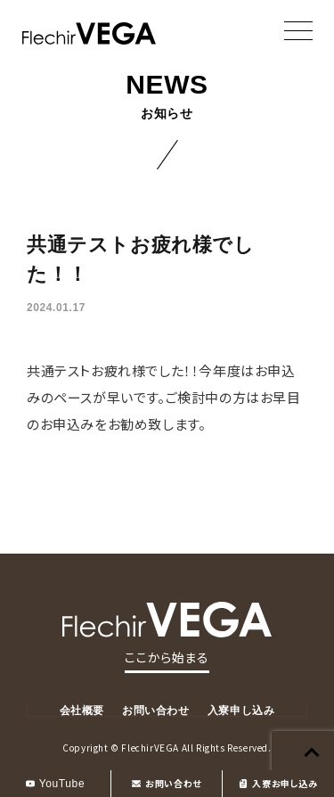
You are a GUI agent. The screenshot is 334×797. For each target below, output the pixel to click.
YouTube (55, 783)
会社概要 (82, 710)
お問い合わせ (166, 783)
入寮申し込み (241, 710)
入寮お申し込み (278, 783)
